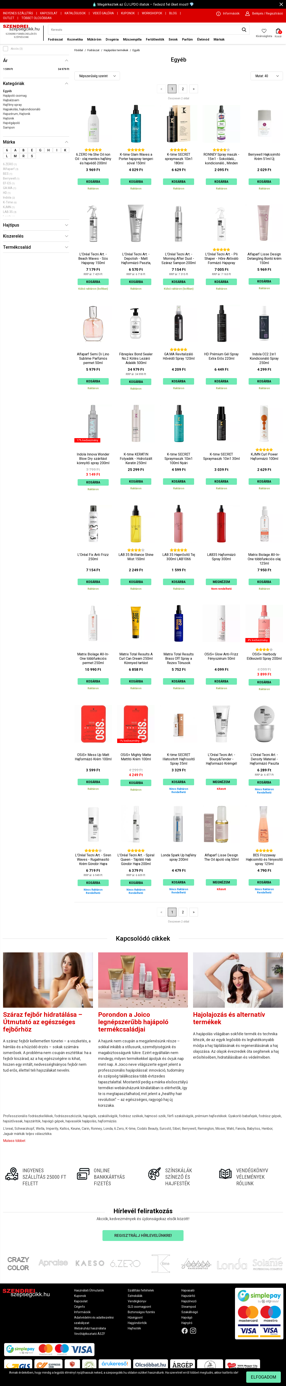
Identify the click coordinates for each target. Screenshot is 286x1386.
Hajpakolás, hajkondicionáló (21, 109)
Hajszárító (188, 1296)
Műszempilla (132, 39)
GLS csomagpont (139, 1306)
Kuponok (128, 13)
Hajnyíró (186, 1323)
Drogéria (112, 39)
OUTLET (8, 18)
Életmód (203, 39)
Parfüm (187, 39)
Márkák (219, 39)
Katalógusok (75, 13)
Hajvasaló (188, 1290)
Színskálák (135, 1296)
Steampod (188, 1306)
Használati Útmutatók (89, 1290)
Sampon (9, 127)
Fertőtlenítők (155, 39)
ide (235, 1372)
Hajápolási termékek (116, 50)
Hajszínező (189, 1301)
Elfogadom (263, 1377)
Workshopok (152, 13)
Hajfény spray (12, 104)
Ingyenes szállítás (18, 13)
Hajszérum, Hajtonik (16, 114)
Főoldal (78, 50)
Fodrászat (55, 39)
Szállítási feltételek (141, 1290)
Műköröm (94, 39)
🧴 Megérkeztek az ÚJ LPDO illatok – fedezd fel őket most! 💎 (143, 4)
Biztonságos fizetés (141, 1312)
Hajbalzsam (11, 100)
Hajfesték (134, 1328)
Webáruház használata (90, 1328)
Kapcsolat (49, 13)
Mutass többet (14, 1141)
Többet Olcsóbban (36, 18)
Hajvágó (186, 1317)
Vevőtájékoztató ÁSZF (89, 1333)
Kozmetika (75, 39)
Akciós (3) (17, 48)
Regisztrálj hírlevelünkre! (143, 1235)
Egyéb (7, 91)
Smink (173, 39)
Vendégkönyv (137, 1301)
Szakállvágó (189, 1312)
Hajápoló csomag (15, 95)
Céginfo (79, 1306)
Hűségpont (135, 1317)
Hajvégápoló (11, 123)
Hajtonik (8, 118)
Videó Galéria (103, 13)
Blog (173, 13)
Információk (82, 1312)
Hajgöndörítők (137, 1323)
